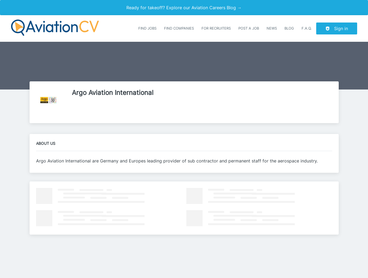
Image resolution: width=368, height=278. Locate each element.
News (272, 28)
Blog (289, 28)
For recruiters (216, 28)
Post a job (248, 28)
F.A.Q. (307, 28)
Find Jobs (147, 28)
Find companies (179, 28)
